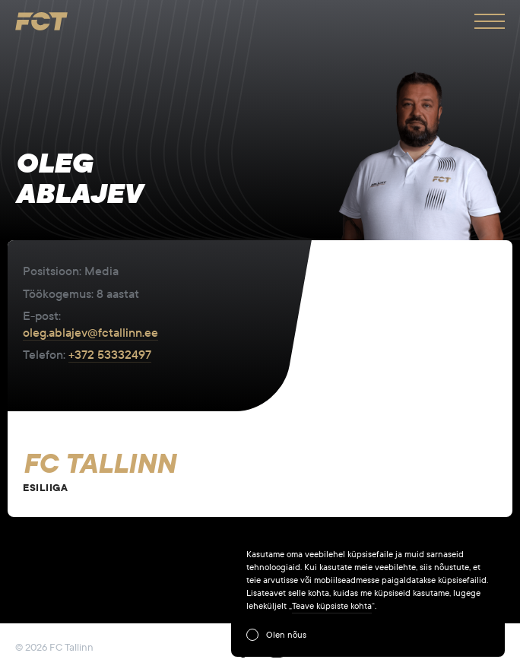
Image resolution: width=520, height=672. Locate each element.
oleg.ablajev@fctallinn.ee (90, 332)
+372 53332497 (109, 354)
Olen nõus (286, 634)
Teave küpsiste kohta (332, 606)
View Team (260, 471)
